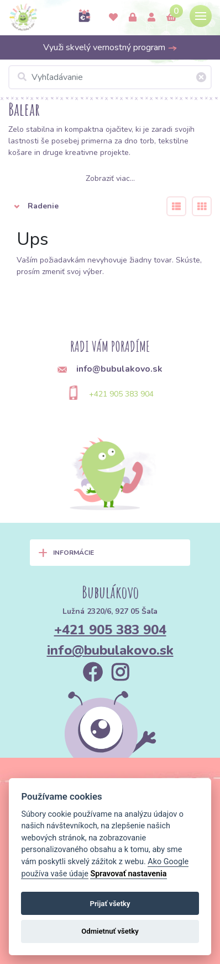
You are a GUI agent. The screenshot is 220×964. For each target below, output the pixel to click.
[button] (80, 206)
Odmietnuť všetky (109, 931)
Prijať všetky (110, 903)
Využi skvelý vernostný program (110, 47)
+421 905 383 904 (121, 394)
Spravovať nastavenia (128, 874)
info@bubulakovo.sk (110, 650)
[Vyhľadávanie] (110, 77)
